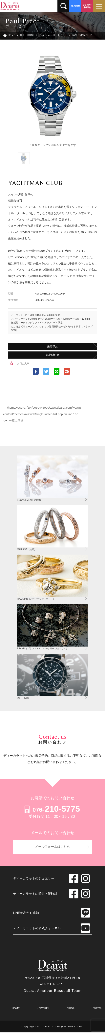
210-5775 (51, 808)
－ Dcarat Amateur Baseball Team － (52, 992)
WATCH (98, 1009)
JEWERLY (43, 1009)
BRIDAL (71, 1009)
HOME (16, 1009)
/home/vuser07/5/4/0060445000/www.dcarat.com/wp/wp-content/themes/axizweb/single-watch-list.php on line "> (42, 414)
